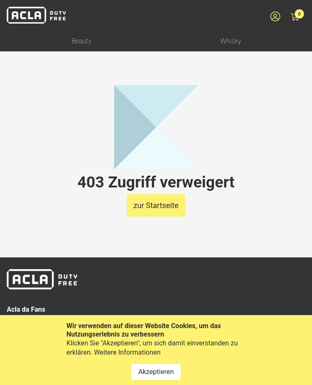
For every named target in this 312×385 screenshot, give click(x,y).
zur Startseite (156, 205)
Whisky (230, 41)
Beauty (81, 41)
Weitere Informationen (127, 357)
